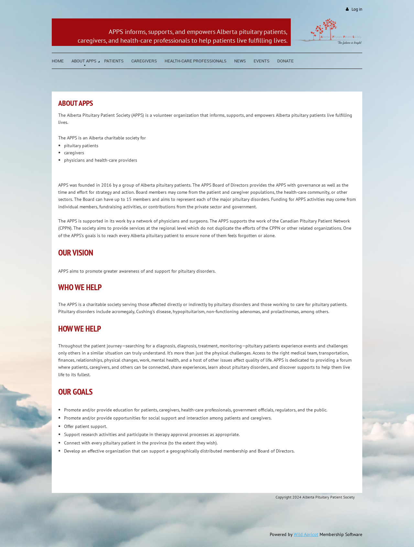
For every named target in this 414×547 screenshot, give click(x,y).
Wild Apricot (306, 534)
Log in (357, 9)
